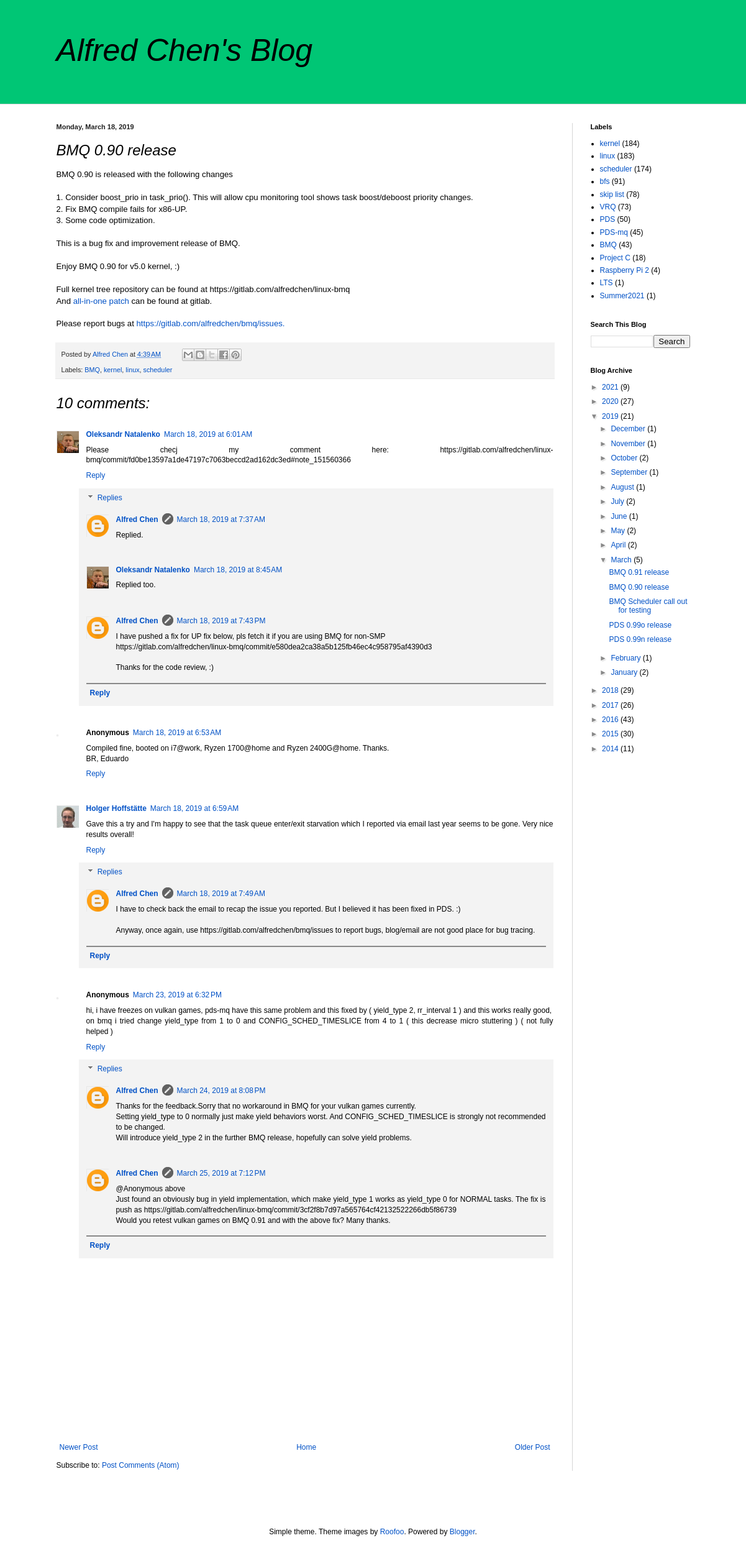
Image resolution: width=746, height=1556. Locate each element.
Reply (96, 475)
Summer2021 (622, 295)
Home (306, 1447)
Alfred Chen (137, 519)
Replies (110, 497)
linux (132, 369)
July (618, 501)
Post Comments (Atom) (141, 1465)
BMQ (92, 369)
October (625, 458)
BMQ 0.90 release (639, 587)
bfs (605, 181)
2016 (611, 719)
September (630, 472)
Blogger (462, 1531)
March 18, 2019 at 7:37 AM (221, 519)
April (619, 545)
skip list (612, 194)
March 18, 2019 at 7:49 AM (221, 893)
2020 (611, 401)
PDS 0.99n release (640, 639)
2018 (611, 690)
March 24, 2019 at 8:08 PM (221, 1090)
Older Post (532, 1447)
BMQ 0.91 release (639, 572)
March (622, 560)
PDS (608, 219)
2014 (611, 748)
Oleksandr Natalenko (123, 434)
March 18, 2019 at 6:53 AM (177, 732)
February (626, 658)
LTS (606, 282)
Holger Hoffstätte (116, 808)
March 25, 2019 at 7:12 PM (221, 1173)
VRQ (608, 207)
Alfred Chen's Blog (185, 50)
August (623, 487)
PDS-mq (614, 232)
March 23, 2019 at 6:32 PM (177, 995)
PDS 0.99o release (640, 625)
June (620, 516)
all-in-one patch (101, 301)
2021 (611, 387)
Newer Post (79, 1447)
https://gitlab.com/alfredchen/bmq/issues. (211, 323)
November (629, 443)
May (619, 530)
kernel (113, 369)
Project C (615, 258)
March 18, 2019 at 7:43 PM (221, 620)
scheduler (158, 369)
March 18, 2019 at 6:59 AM (194, 808)
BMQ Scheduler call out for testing (648, 606)
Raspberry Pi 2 (624, 270)
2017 (611, 705)
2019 (611, 416)
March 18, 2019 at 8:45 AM (238, 569)
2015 (611, 734)
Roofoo (392, 1531)
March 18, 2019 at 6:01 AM (208, 434)
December (629, 428)
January (625, 672)
